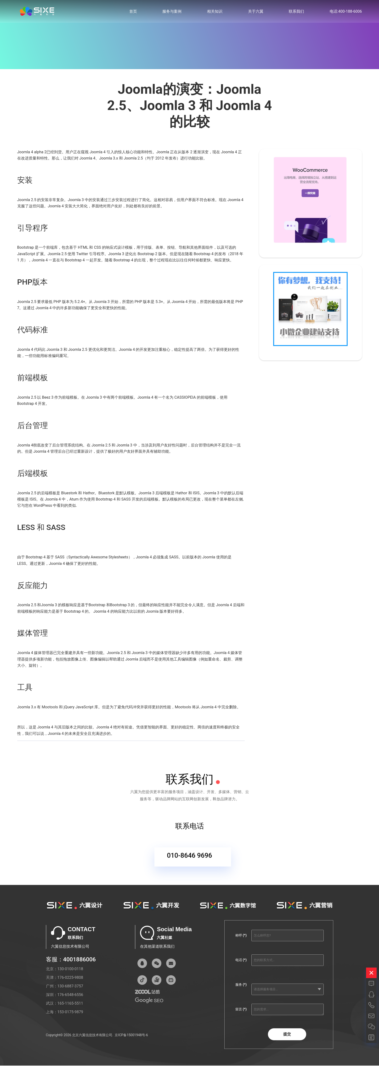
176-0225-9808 (70, 980)
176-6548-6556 (70, 998)
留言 (241, 1012)
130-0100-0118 (70, 972)
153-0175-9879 (70, 1015)
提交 (287, 1037)
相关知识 (214, 12)
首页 (133, 12)
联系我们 (296, 12)
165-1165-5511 (70, 1006)
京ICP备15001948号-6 (131, 1038)
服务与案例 (171, 12)
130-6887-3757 (70, 989)
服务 (241, 988)
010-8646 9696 (189, 859)
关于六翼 (255, 12)
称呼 (241, 938)
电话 (241, 963)
